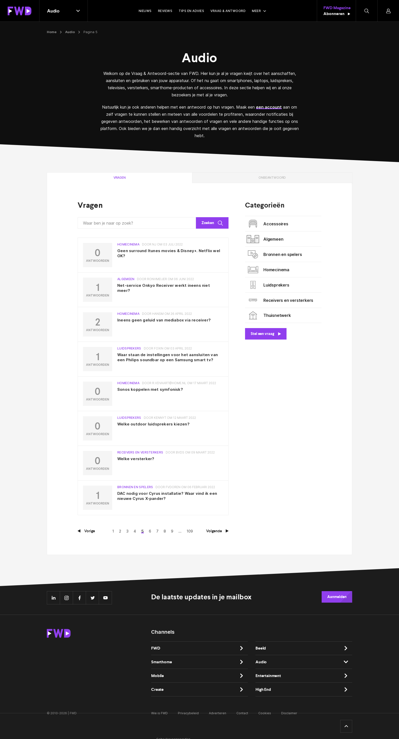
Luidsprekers (269, 285)
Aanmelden (337, 596)
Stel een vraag (266, 333)
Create (157, 689)
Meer (256, 11)
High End (263, 689)
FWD (155, 648)
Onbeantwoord (272, 177)
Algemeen (266, 239)
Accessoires (268, 224)
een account (269, 107)
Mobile (157, 675)
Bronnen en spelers (275, 254)
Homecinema (269, 269)
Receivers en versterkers (281, 300)
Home (51, 32)
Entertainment (268, 675)
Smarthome (161, 662)
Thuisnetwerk (270, 315)
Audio (70, 32)
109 (190, 531)
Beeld (260, 648)
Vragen (119, 177)
